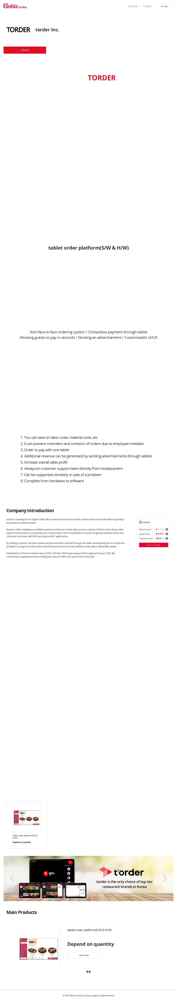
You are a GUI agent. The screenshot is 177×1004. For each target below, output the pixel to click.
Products (109, 50)
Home (25, 50)
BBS (152, 50)
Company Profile (67, 50)
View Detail (84, 955)
